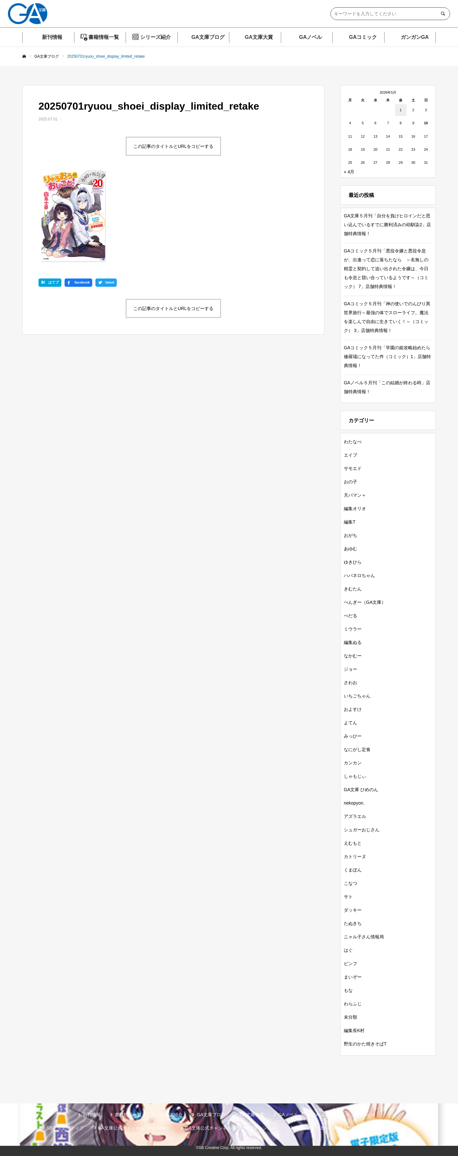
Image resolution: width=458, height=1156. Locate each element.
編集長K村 (354, 1030)
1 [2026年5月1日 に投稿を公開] (401, 110)
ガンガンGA (415, 37)
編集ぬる (353, 642)
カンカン (353, 762)
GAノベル (310, 37)
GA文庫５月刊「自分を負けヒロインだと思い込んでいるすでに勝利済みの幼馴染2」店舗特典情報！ (387, 224)
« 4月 (349, 171)
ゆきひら (353, 562)
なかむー (353, 655)
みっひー (353, 736)
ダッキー (353, 910)
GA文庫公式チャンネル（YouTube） (134, 1128)
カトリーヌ (355, 856)
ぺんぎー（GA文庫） (365, 602)
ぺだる (350, 615)
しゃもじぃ (355, 776)
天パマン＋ (355, 495)
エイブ (350, 455)
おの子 (350, 481)
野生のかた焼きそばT (365, 1043)
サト (348, 896)
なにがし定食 (357, 749)
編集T (350, 521)
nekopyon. (354, 803)
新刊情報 (52, 37)
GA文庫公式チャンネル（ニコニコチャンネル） (233, 1128)
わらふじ (353, 1003)
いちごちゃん (357, 695)
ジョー (350, 669)
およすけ (353, 709)
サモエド (353, 468)
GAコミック (363, 37)
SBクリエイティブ (65, 1128)
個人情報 (347, 1128)
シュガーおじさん (361, 829)
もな (348, 990)
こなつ (350, 883)
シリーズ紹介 (155, 37)
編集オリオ (355, 508)
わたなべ (353, 441)
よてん (350, 722)
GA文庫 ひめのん (361, 789)
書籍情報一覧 (103, 37)
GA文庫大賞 (259, 37)
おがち (350, 535)
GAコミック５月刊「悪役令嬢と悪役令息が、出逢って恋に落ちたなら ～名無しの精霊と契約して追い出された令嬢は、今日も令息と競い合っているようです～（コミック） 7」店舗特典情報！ (386, 268)
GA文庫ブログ (208, 37)
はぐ (348, 950)
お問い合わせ (384, 1128)
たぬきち (353, 923)
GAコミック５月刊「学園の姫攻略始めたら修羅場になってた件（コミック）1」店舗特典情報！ (387, 356)
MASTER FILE (309, 1128)
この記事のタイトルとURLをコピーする (173, 146)
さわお (350, 682)
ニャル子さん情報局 (364, 936)
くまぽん (353, 869)
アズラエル (355, 816)
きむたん (353, 588)
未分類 (350, 1017)
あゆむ (350, 548)
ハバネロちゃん (359, 575)
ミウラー (353, 629)
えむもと (353, 843)
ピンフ (350, 963)
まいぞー (353, 976)
